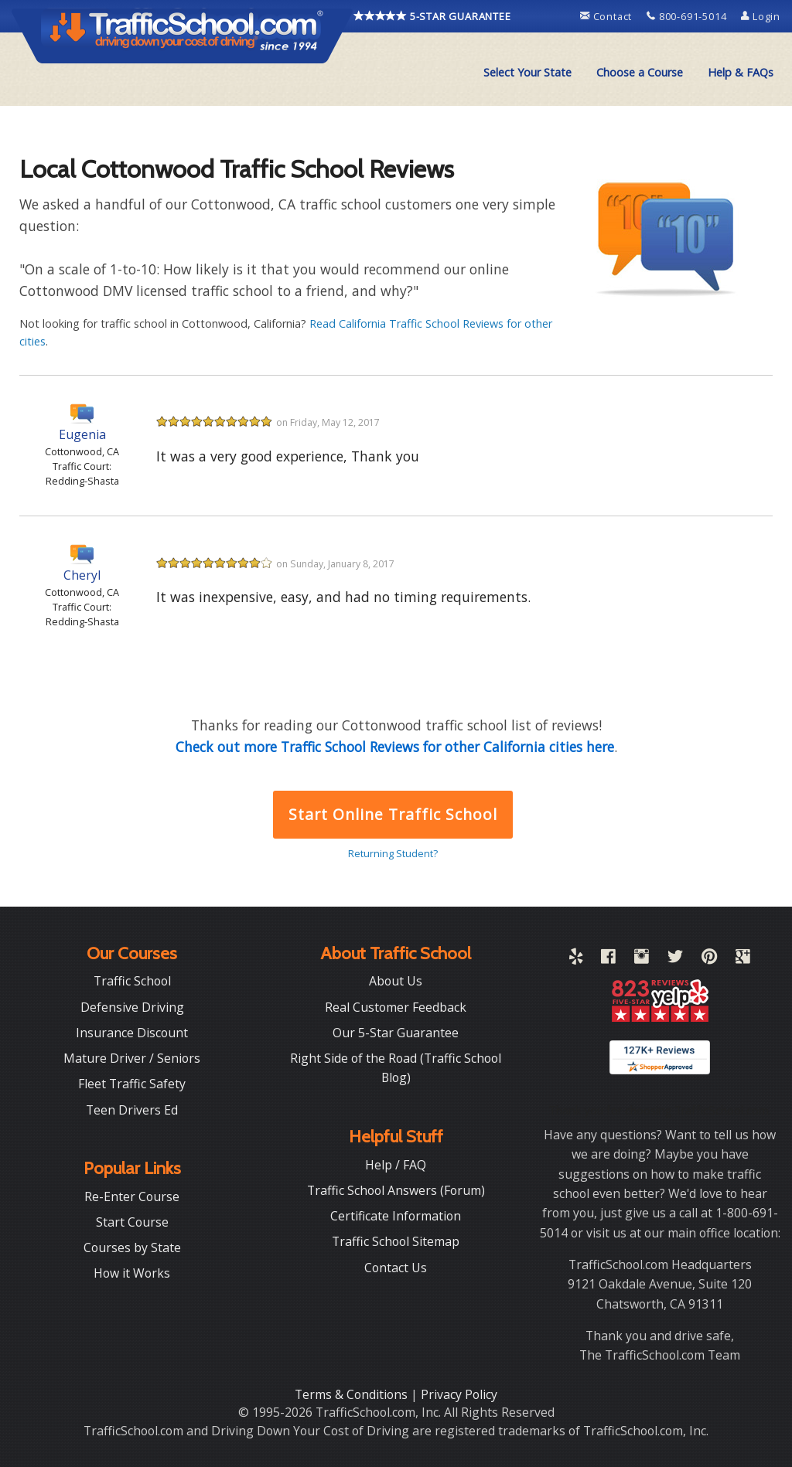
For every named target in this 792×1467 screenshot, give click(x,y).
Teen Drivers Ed (132, 1109)
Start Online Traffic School (392, 814)
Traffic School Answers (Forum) (396, 1190)
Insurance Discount (132, 1032)
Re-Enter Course (131, 1196)
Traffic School (132, 980)
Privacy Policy (459, 1394)
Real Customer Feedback (395, 1007)
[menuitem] (527, 73)
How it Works (132, 1272)
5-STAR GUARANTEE (432, 16)
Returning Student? (393, 853)
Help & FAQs (740, 72)
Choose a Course (639, 72)
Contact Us (395, 1267)
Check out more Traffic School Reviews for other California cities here (395, 746)
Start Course (132, 1221)
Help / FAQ (395, 1164)
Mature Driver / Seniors (131, 1058)
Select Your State (527, 72)
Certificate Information (395, 1215)
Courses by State (132, 1247)
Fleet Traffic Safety (132, 1083)
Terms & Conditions (353, 1394)
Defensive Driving (132, 1007)
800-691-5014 (688, 16)
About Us (395, 980)
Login (760, 16)
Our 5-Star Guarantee (396, 1032)
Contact (607, 16)
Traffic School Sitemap (395, 1241)
